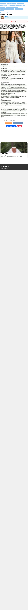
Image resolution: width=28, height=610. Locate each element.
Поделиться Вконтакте (17, 123)
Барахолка (18, 5)
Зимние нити (10, 5)
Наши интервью (8, 7)
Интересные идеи (3, 3)
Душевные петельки (4, 5)
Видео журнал (14, 3)
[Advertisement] (14, 134)
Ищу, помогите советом (20, 3)
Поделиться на (11, 126)
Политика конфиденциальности (5, 166)
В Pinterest (19, 126)
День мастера (3, 7)
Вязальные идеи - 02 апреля (5, 12)
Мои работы (9, 3)
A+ (15, 21)
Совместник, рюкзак (15, 7)
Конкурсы (2, 10)
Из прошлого (23, 5)
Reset (17, 21)
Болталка (14, 5)
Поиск (26, 1)
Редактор (6, 16)
